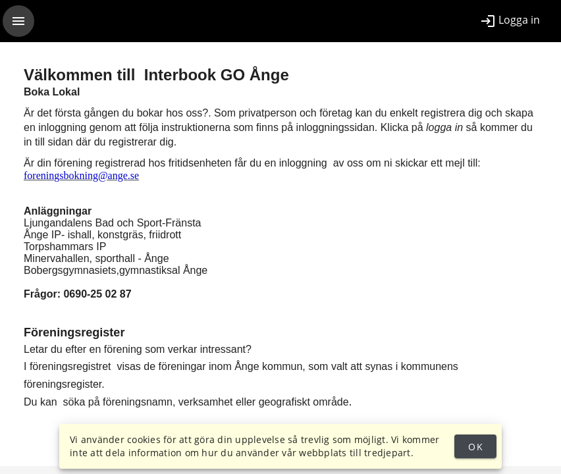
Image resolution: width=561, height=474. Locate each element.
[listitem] (509, 21)
